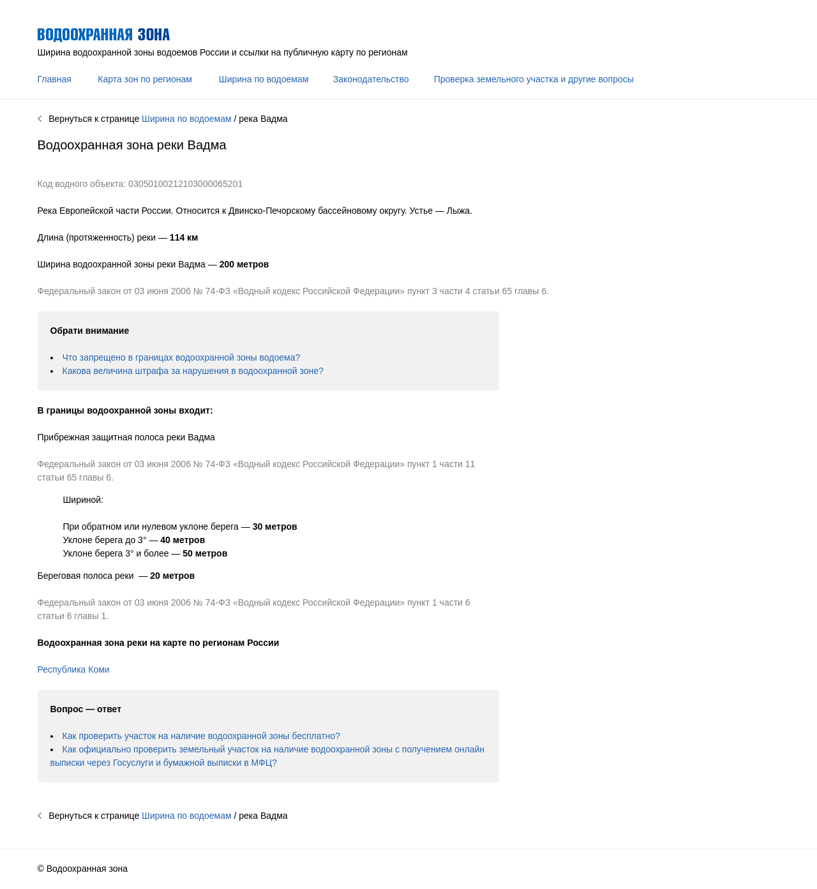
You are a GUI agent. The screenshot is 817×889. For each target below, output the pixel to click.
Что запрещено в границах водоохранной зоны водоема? (182, 357)
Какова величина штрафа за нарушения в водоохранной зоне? (193, 371)
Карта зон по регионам (145, 79)
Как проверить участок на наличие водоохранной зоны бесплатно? (201, 736)
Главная (54, 79)
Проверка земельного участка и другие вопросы (534, 79)
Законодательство (371, 79)
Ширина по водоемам (263, 79)
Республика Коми (74, 669)
